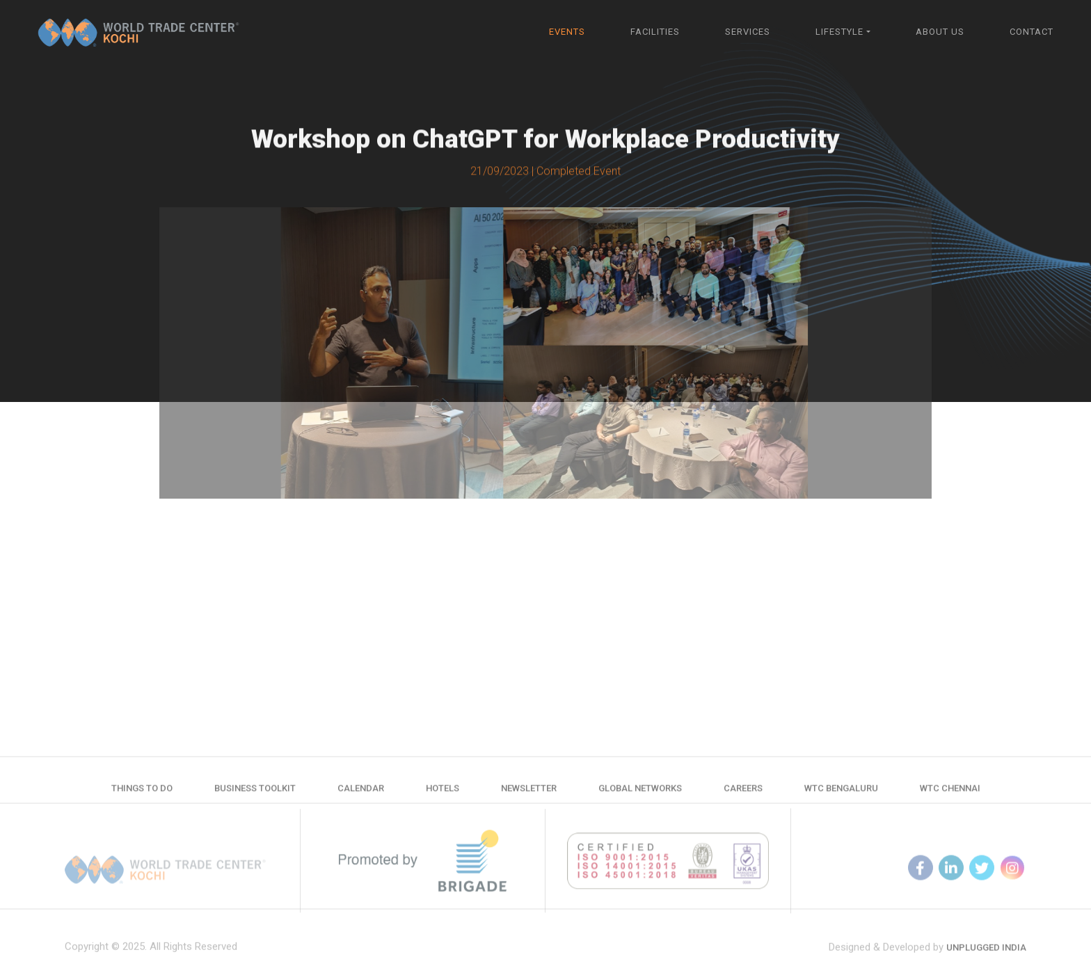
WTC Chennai (950, 794)
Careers (743, 794)
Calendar (360, 794)
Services (747, 31)
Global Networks (640, 794)
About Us (940, 31)
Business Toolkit (255, 794)
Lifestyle (839, 31)
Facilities (655, 31)
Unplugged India (986, 958)
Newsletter (529, 794)
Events (567, 31)
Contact (1031, 31)
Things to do (142, 794)
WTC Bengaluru (841, 794)
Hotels (442, 794)
